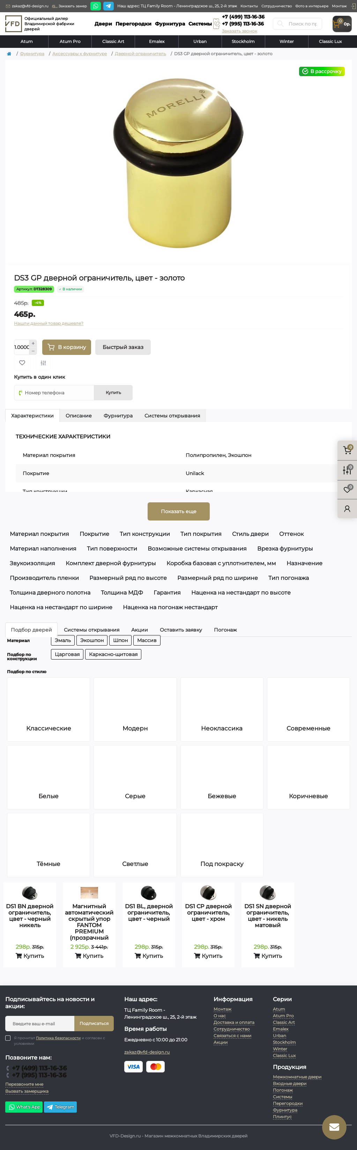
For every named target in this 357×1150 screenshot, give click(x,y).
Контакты (249, 6)
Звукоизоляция (32, 563)
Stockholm (243, 41)
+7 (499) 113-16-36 (243, 17)
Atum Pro (70, 41)
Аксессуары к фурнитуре (79, 53)
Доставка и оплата (234, 1022)
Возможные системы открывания (197, 548)
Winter (287, 41)
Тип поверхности (112, 548)
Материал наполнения (43, 548)
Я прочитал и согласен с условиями (59, 1040)
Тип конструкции (145, 534)
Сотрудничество (276, 6)
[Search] (280, 24)
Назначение (304, 563)
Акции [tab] (139, 630)
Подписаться (94, 1023)
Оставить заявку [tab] (181, 630)
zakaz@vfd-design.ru (27, 6)
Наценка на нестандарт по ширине (61, 607)
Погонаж (283, 1090)
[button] (353, 6)
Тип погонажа (288, 578)
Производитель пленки (44, 578)
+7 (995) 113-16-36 (243, 24)
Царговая (67, 654)
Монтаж (339, 6)
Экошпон (92, 640)
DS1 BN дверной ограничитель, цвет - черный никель (29, 916)
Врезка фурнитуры (285, 548)
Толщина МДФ (122, 592)
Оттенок (291, 534)
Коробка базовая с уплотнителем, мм (221, 563)
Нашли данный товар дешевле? (48, 323)
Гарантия (167, 592)
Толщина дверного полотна (50, 592)
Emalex (156, 41)
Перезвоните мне (24, 1084)
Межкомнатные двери (297, 1076)
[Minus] (33, 351)
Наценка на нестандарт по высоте (241, 592)
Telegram (60, 1107)
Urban (200, 41)
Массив (147, 640)
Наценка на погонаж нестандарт (170, 607)
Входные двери (289, 1083)
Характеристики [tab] (32, 416)
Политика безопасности (58, 1038)
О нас (220, 1015)
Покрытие (94, 534)
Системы (282, 1096)
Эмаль (63, 640)
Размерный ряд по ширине (217, 578)
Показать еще (178, 511)
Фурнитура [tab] (118, 416)
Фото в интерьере (311, 6)
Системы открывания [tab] (172, 416)
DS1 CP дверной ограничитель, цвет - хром (208, 912)
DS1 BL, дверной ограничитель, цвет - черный (149, 912)
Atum (27, 41)
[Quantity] (21, 347)
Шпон (120, 640)
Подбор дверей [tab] (31, 630)
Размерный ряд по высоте (128, 578)
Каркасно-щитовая (113, 654)
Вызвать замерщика (27, 1091)
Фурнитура (32, 53)
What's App (24, 1107)
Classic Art (113, 41)
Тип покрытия (201, 534)
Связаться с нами (232, 1035)
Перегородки (288, 1103)
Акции (221, 1042)
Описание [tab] (79, 416)
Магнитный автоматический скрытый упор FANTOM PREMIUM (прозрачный (89, 922)
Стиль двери (250, 534)
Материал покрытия (39, 534)
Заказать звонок (239, 31)
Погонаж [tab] (225, 630)
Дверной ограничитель (140, 53)
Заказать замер (69, 6)
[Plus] (33, 343)
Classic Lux (330, 41)
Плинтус (282, 1116)
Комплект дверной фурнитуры (111, 563)
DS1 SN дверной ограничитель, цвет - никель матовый (267, 916)
